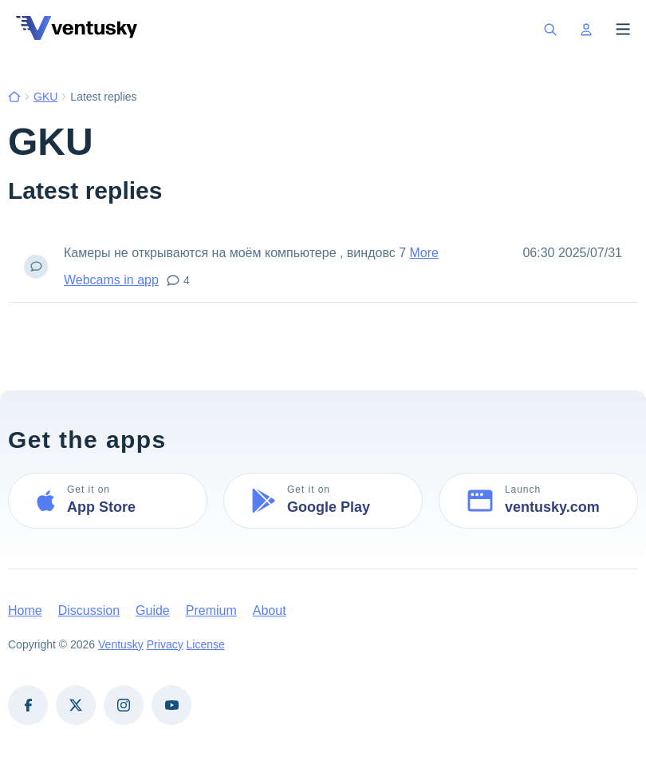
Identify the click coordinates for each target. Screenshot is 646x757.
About (269, 610)
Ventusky (121, 644)
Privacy (165, 644)
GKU (45, 96)
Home (25, 610)
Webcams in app (111, 280)
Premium (211, 610)
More (423, 253)
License (206, 644)
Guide (153, 610)
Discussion (89, 610)
